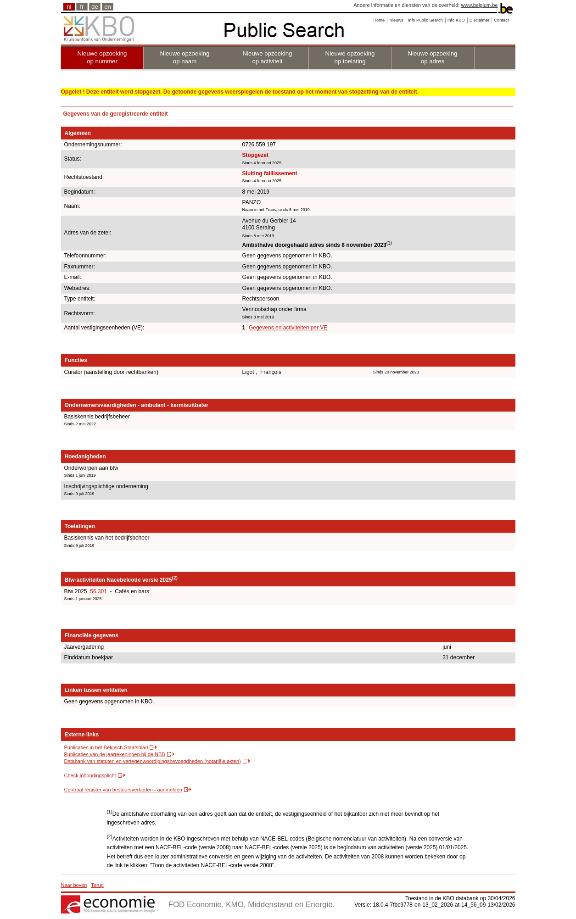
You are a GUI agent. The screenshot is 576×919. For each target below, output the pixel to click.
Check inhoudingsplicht (90, 775)
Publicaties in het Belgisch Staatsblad (106, 747)
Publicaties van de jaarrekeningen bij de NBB (114, 754)
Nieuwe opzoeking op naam (185, 57)
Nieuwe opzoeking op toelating (350, 57)
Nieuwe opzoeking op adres (433, 57)
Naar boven (74, 885)
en (107, 6)
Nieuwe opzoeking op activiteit (267, 57)
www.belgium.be (479, 5)
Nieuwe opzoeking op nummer (102, 57)
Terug (97, 885)
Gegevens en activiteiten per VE (288, 327)
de (94, 6)
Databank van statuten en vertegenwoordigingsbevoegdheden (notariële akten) (152, 761)
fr (82, 6)
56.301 (98, 591)
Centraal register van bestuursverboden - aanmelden (123, 789)
